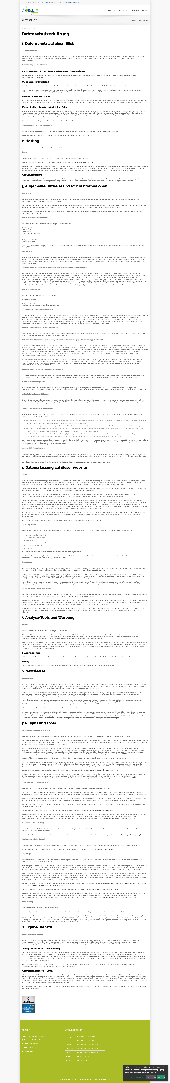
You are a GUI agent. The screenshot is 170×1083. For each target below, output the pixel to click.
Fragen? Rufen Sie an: (36, 3)
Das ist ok (161, 1077)
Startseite (111, 11)
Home (134, 20)
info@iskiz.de (34, 1044)
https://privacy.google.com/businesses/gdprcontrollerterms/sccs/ (43, 885)
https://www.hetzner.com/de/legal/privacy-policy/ (79, 162)
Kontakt (135, 11)
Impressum (75, 1079)
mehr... (145, 11)
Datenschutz (85, 1079)
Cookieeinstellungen (98, 1079)
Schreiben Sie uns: (65, 3)
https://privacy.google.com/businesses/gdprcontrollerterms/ (123, 883)
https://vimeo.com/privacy (33, 806)
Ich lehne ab (151, 1077)
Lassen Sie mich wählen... (134, 1077)
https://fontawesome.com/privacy (103, 849)
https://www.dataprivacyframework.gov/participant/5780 (117, 778)
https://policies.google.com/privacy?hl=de (103, 770)
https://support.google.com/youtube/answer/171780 (109, 754)
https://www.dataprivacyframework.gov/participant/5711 (117, 818)
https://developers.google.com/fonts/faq (72, 835)
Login (108, 1079)
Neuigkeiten (124, 11)
